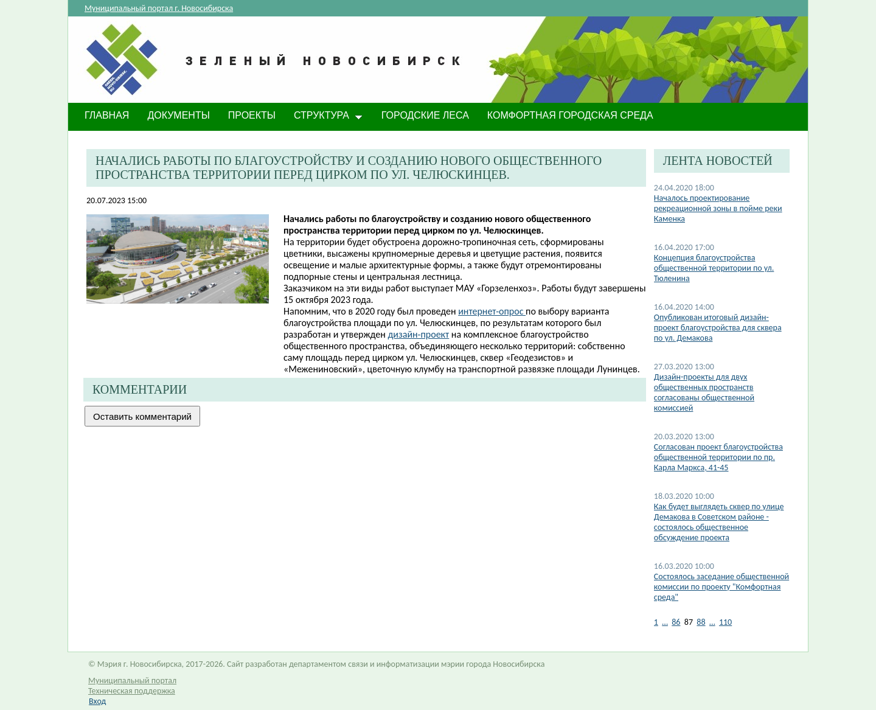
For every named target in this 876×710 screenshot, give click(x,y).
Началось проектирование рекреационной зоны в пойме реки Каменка (718, 208)
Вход (97, 701)
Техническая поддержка (131, 691)
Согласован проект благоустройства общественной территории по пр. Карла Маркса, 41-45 (718, 457)
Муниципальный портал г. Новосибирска (159, 8)
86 (676, 622)
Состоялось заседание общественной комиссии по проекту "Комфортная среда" (721, 586)
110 (725, 622)
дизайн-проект (418, 334)
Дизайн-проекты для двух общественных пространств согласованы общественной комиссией (704, 392)
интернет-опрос (492, 311)
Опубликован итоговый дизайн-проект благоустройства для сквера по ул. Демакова (718, 327)
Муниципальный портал (132, 680)
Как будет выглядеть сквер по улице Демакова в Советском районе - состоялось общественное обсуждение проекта (719, 522)
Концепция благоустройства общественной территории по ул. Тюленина (714, 268)
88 (701, 622)
